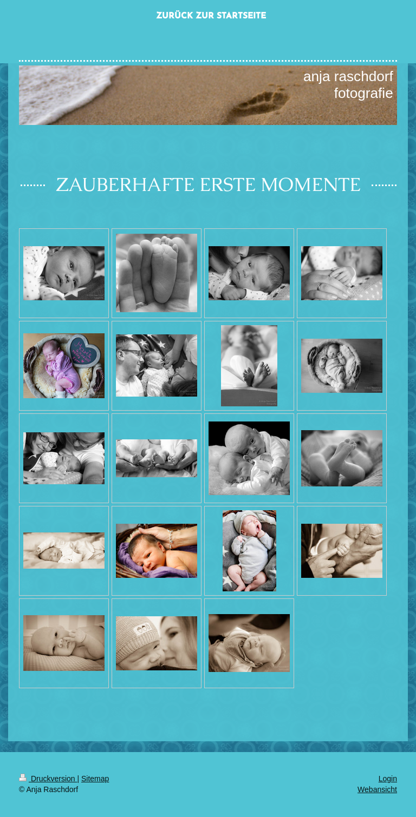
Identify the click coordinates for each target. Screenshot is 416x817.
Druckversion (48, 778)
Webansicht (377, 789)
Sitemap (95, 778)
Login (388, 778)
